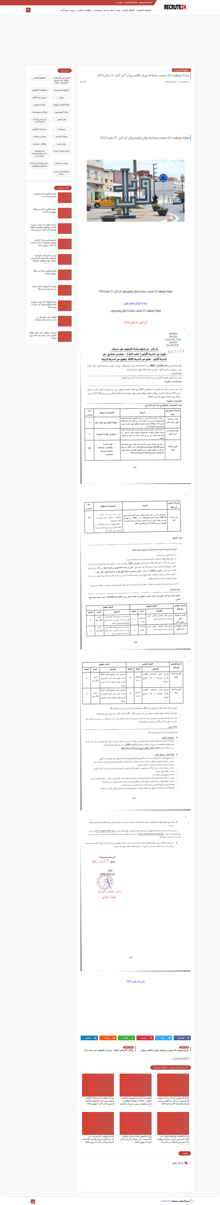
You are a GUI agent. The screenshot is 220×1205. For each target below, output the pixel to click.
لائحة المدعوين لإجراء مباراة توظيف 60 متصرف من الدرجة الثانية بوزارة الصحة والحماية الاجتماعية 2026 (173, 1101)
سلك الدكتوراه (39, 105)
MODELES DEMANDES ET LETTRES (39, 153)
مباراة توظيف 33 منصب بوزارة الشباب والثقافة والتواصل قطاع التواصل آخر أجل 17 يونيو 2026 (43, 227)
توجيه (118, 10)
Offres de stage (61, 163)
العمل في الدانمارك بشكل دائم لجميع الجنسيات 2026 (61, 80)
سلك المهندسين (61, 112)
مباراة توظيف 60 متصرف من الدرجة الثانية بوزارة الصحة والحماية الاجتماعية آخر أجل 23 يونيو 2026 (98, 1139)
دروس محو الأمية (67, 10)
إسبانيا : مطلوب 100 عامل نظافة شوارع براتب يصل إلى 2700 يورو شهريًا (42, 335)
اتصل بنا (119, 2)
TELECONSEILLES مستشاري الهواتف (39, 164)
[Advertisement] (110, 41)
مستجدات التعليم (39, 129)
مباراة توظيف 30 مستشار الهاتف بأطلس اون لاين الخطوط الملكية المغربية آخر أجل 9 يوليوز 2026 (99, 1101)
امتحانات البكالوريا (39, 90)
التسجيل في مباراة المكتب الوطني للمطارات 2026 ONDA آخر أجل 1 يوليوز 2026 (43, 242)
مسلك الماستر (61, 136)
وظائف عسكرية (84, 10)
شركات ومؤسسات (39, 112)
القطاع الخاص (128, 10)
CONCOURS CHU (61, 151)
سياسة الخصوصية (145, 2)
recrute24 (165, 1201)
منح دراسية (109, 10)
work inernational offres (61, 173)
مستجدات (97, 10)
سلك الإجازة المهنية (61, 105)
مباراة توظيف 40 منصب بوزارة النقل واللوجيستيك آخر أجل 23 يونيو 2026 (43, 304)
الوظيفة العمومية (143, 10)
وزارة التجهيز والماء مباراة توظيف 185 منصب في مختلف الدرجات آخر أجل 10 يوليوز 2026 (136, 1139)
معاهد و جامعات (39, 136)
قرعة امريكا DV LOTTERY (39, 120)
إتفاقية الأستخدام (130, 2)
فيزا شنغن (61, 119)
